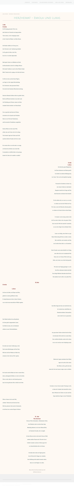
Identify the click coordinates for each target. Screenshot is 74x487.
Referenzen (59, 2)
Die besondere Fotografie (36, 2)
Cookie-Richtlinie (15, 484)
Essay (65, 2)
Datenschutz (9, 484)
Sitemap (20, 484)
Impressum (4, 484)
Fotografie (25, 2)
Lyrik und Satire (49, 2)
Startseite (17, 2)
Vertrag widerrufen (27, 484)
